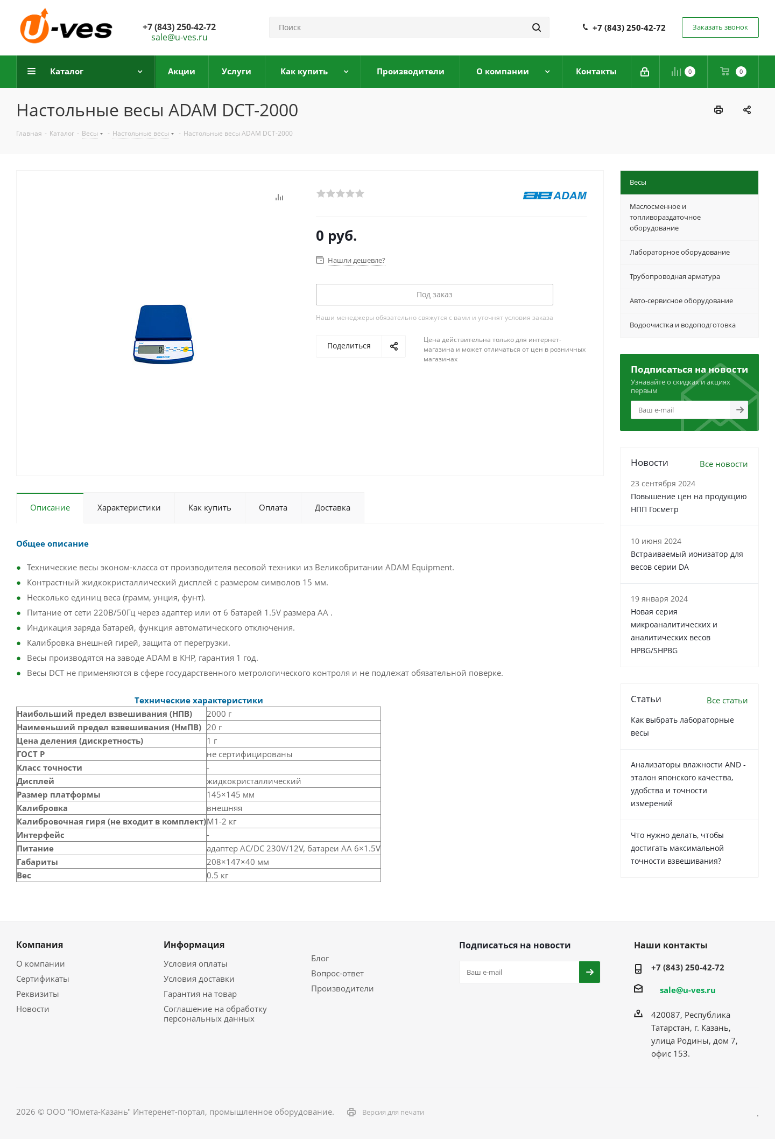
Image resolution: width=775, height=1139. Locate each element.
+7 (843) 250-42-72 (629, 27)
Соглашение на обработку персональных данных (215, 1013)
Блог (320, 958)
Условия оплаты (196, 963)
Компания (39, 945)
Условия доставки (199, 978)
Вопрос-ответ (337, 973)
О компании (40, 963)
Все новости (724, 463)
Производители (342, 988)
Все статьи (727, 700)
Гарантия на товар (200, 993)
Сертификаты (42, 978)
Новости (33, 1008)
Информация (194, 945)
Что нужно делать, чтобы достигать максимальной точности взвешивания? (677, 848)
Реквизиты (37, 993)
